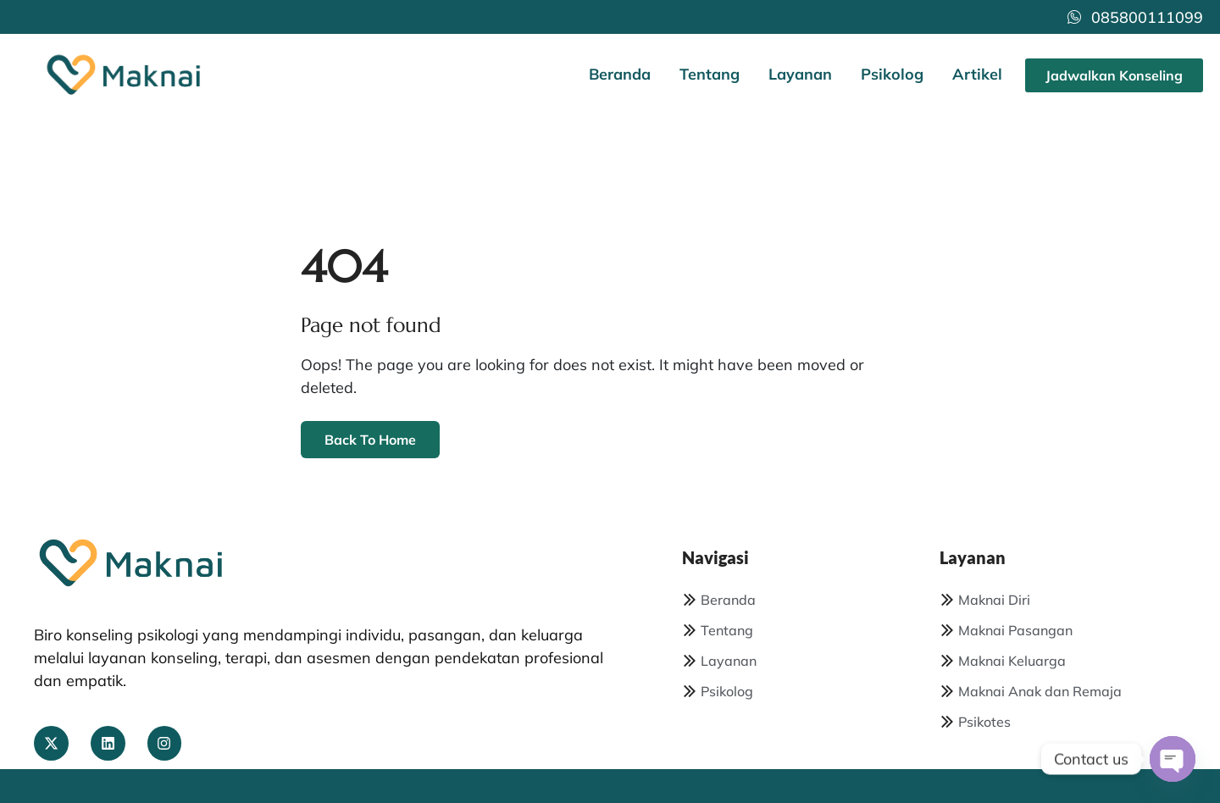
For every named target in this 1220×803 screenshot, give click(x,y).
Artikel (977, 74)
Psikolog (892, 74)
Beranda (620, 74)
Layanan (800, 74)
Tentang (709, 74)
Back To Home (370, 439)
